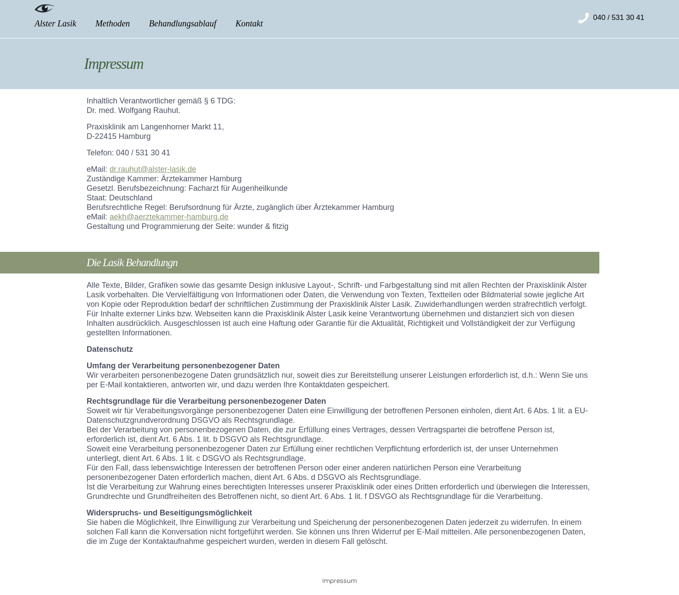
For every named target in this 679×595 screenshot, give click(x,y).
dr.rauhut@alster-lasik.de (153, 169)
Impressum (339, 581)
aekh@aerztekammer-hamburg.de (169, 216)
